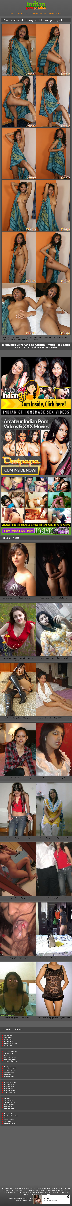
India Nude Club (9, 1104)
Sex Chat (19, 13)
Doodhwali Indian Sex (11, 1116)
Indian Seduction (9, 1086)
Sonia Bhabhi (8, 1037)
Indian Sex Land (9, 1108)
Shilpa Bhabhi (8, 1045)
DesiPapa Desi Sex (10, 1057)
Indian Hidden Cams (10, 1069)
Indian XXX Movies (9, 1124)
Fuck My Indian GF (10, 1071)
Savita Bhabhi (8, 1041)
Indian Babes (8, 1075)
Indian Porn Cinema (10, 1082)
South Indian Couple (10, 1043)
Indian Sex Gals (9, 1088)
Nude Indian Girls (9, 1092)
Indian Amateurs (9, 1073)
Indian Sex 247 (8, 1106)
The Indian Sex (8, 1114)
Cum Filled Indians (9, 1102)
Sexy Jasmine (8, 1039)
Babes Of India (8, 1100)
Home (11, 13)
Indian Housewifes (10, 1059)
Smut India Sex (8, 1122)
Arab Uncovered (9, 1077)
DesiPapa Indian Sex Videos (35, 13)
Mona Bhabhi (8, 1035)
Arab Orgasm (8, 1098)
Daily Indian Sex (9, 1118)
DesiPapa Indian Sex (10, 1051)
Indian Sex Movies (56, 13)
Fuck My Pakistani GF (10, 1061)
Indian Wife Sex (9, 1120)
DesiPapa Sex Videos (10, 1067)
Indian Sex (7, 1055)
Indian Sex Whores (10, 1084)
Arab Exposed (8, 1053)
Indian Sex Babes (9, 1090)
